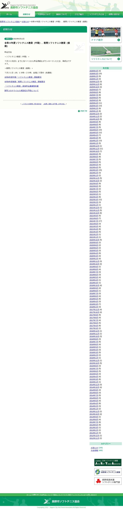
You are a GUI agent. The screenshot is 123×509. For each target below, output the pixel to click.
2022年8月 (94, 186)
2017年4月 (94, 326)
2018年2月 (94, 307)
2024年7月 (94, 127)
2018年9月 (94, 288)
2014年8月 (94, 393)
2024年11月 (94, 116)
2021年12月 (94, 208)
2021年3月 (94, 232)
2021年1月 (94, 237)
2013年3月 (94, 428)
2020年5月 (94, 251)
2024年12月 (94, 114)
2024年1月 (94, 143)
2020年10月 (94, 240)
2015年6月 (94, 371)
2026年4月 (94, 71)
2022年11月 (94, 178)
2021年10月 (94, 213)
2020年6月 (94, 248)
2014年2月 (94, 406)
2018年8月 (94, 291)
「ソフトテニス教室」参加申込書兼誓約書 (21, 86)
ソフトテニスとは (79, 495)
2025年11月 (94, 84)
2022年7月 (94, 189)
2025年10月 (94, 87)
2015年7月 (94, 369)
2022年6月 (94, 192)
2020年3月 (94, 256)
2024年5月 (94, 133)
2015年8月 (94, 366)
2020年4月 (94, 253)
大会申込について (46, 495)
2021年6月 (94, 224)
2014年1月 (94, 409)
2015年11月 (94, 360)
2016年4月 (94, 350)
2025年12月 (94, 82)
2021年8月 (94, 218)
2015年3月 (94, 379)
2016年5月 (94, 347)
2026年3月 (94, 74)
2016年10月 (94, 336)
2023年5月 (94, 165)
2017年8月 (94, 318)
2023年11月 (94, 149)
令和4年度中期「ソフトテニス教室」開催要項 (22, 77)
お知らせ (94, 448)
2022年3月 (94, 200)
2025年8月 (94, 92)
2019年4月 (94, 280)
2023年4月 (94, 167)
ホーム (29, 495)
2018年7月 (94, 293)
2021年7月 (94, 221)
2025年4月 (94, 103)
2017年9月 (94, 315)
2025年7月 (94, 95)
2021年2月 (94, 234)
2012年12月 (94, 436)
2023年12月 (94, 146)
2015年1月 (94, 382)
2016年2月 (94, 355)
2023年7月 (94, 159)
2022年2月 (94, 202)
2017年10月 (94, 312)
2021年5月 (94, 226)
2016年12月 (94, 331)
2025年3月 (94, 106)
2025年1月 (94, 111)
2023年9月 (94, 154)
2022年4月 (94, 197)
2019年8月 (94, 269)
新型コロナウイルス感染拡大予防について (21, 91)
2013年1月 (94, 433)
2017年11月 (94, 310)
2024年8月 (94, 124)
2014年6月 (94, 398)
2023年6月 (94, 162)
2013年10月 (94, 414)
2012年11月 (94, 438)
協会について (58, 495)
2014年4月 (94, 403)
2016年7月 (94, 342)
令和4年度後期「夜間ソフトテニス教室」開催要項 (24, 82)
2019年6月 (94, 275)
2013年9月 (94, 417)
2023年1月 (94, 175)
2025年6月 (94, 98)
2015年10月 (94, 363)
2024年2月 (94, 141)
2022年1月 (94, 205)
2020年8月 (94, 245)
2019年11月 (94, 261)
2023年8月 (94, 157)
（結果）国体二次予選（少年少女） (54, 104)
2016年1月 (94, 358)
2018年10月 (94, 285)
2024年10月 (94, 119)
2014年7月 (94, 395)
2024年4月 (94, 135)
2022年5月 (94, 194)
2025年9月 (94, 90)
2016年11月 (94, 334)
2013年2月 (94, 430)
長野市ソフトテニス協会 (10, 22)
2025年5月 (94, 100)
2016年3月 (94, 352)
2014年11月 (94, 385)
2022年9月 (94, 183)
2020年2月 (94, 259)
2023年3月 (94, 170)
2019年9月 (94, 267)
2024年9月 (94, 122)
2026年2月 (94, 76)
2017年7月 (94, 320)
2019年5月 (94, 277)
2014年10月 (94, 387)
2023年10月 (94, 151)
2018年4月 (94, 301)
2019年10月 (94, 264)
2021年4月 (94, 229)
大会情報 (94, 450)
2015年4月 (94, 377)
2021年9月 (94, 216)
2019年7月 (94, 272)
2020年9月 (94, 242)
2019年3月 (94, 283)
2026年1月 (94, 79)
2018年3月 (94, 304)
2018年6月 (94, 296)
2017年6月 (94, 323)
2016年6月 (94, 344)
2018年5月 (94, 299)
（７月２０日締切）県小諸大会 (31, 104)
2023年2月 (94, 173)
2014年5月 (94, 401)
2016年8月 (94, 339)
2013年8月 (94, 419)
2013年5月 (94, 425)
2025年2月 (94, 108)
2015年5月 (94, 374)
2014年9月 (94, 390)
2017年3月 (94, 328)
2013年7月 (94, 422)
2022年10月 (94, 181)
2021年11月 (94, 210)
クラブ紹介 (68, 495)
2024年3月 (94, 138)
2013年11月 (94, 411)
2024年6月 (94, 130)
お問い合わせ (91, 495)
